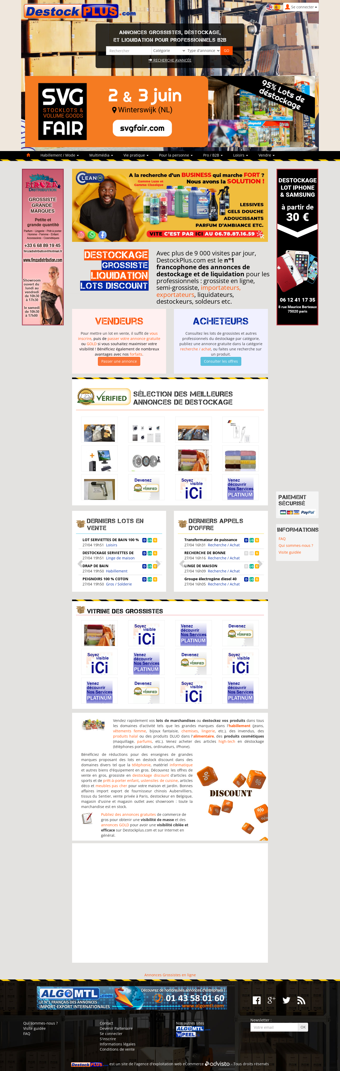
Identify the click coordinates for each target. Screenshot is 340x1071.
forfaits (136, 354)
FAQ (282, 538)
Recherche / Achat (224, 544)
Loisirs (111, 544)
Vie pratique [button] (136, 155)
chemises (189, 730)
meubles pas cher (111, 785)
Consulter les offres (221, 361)
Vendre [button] (267, 155)
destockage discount (150, 775)
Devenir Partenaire (116, 1028)
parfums (144, 741)
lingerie (208, 730)
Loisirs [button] (240, 155)
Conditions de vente (117, 1049)
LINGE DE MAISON (200, 565)
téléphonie (141, 764)
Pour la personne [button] (176, 155)
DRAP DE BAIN (95, 565)
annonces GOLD (115, 824)
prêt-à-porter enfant (121, 780)
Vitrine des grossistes (125, 611)
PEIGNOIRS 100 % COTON (105, 578)
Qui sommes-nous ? (296, 545)
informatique (181, 764)
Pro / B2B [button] (213, 155)
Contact (106, 1023)
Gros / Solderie (119, 584)
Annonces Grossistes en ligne (170, 974)
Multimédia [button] (101, 155)
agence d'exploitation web (159, 1063)
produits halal (125, 736)
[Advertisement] (170, 903)
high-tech (227, 741)
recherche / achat (195, 348)
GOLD (92, 343)
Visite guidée (290, 552)
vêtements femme (129, 730)
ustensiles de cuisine (159, 780)
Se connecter (111, 1033)
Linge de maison (120, 557)
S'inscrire (108, 1038)
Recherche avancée (170, 60)
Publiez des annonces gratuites (128, 814)
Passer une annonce (119, 361)
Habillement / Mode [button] (59, 155)
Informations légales (118, 1044)
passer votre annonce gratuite (134, 338)
